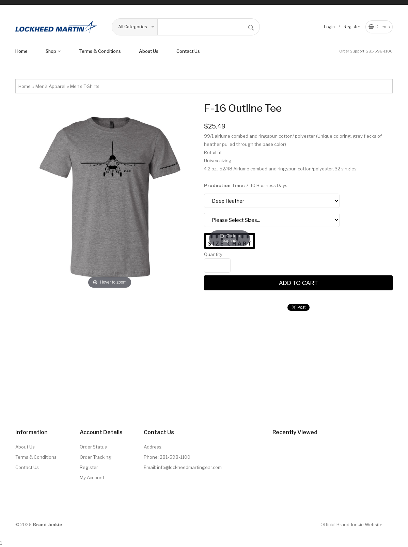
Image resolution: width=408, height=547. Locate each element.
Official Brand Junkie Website (351, 524)
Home (21, 51)
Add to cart (298, 283)
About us (148, 51)
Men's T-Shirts (84, 86)
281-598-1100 (379, 51)
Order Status (93, 447)
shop (53, 51)
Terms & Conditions (36, 457)
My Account (92, 477)
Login (329, 26)
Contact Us (188, 51)
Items (379, 26)
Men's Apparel (50, 86)
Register (352, 26)
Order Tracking (95, 457)
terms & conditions (100, 51)
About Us (25, 447)
